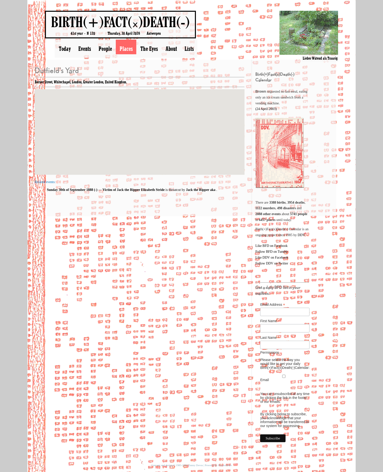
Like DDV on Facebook (271, 257)
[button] (140, 127)
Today (65, 49)
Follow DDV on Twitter (271, 263)
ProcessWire (225, 465)
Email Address (272, 304)
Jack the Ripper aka (201, 190)
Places (126, 49)
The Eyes (149, 49)
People (105, 49)
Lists (189, 49)
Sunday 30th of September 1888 (70, 190)
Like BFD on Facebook (271, 246)
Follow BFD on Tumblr (271, 251)
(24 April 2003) (266, 109)
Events (84, 49)
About (171, 49)
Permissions (269, 352)
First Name (270, 321)
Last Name (270, 337)
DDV (301, 235)
